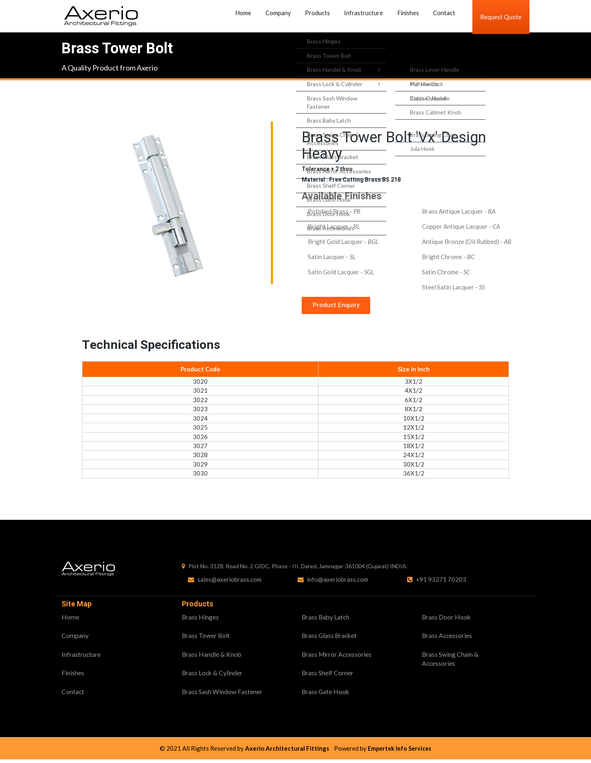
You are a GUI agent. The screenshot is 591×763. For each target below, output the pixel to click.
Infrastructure (364, 16)
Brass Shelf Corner (328, 676)
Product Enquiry (338, 307)
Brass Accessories (447, 638)
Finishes (405, 16)
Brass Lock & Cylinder (213, 676)
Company (287, 16)
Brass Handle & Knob (212, 657)
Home (257, 16)
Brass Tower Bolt (206, 638)
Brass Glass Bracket (330, 638)
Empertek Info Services (399, 752)
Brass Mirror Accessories (337, 657)
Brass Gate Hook (326, 695)
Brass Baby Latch (326, 620)
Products (322, 16)
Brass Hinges (200, 620)
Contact (437, 16)
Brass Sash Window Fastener (222, 695)
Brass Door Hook (447, 620)
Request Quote (501, 16)
